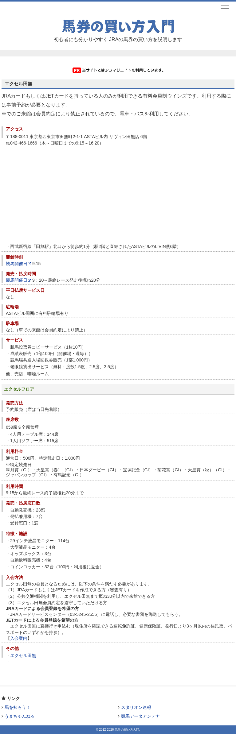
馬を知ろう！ (17, 707)
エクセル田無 (23, 655)
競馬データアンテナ (140, 716)
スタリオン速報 (136, 707)
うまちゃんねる (20, 716)
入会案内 (18, 638)
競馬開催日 (18, 263)
